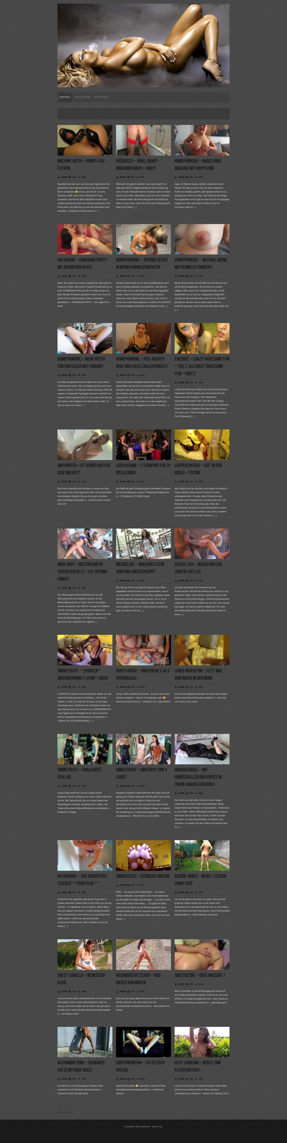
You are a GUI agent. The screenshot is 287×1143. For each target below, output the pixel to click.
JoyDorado (145, 1126)
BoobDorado (101, 97)
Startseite (64, 97)
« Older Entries (64, 1112)
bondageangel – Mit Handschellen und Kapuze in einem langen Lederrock (198, 777)
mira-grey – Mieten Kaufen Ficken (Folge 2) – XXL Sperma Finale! (82, 572)
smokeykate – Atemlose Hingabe (143, 876)
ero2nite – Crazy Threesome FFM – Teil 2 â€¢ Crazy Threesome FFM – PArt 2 (202, 366)
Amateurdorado (82, 97)
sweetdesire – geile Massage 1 (200, 975)
